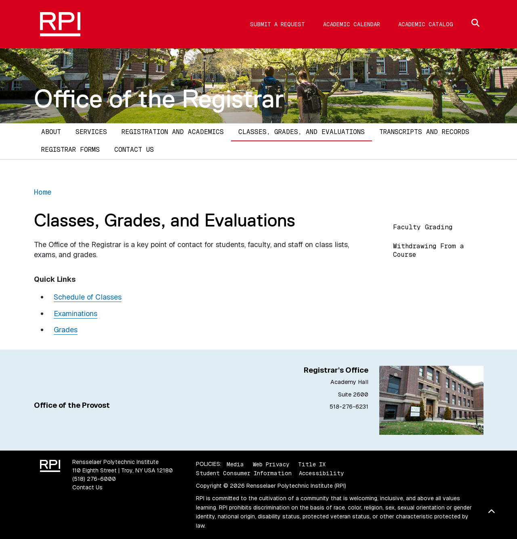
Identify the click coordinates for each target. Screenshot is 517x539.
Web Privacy (271, 464)
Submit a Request (277, 24)
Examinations (75, 313)
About (51, 132)
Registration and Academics (173, 132)
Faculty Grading (422, 227)
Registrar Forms (70, 149)
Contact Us (134, 149)
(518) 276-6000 (94, 478)
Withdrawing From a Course (428, 250)
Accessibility (321, 473)
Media (235, 464)
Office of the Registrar (159, 98)
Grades (66, 329)
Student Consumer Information (244, 473)
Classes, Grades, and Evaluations (301, 132)
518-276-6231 (349, 406)
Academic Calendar (351, 24)
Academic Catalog (425, 24)
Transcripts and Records (424, 132)
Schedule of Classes (88, 297)
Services (91, 132)
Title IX (312, 464)
